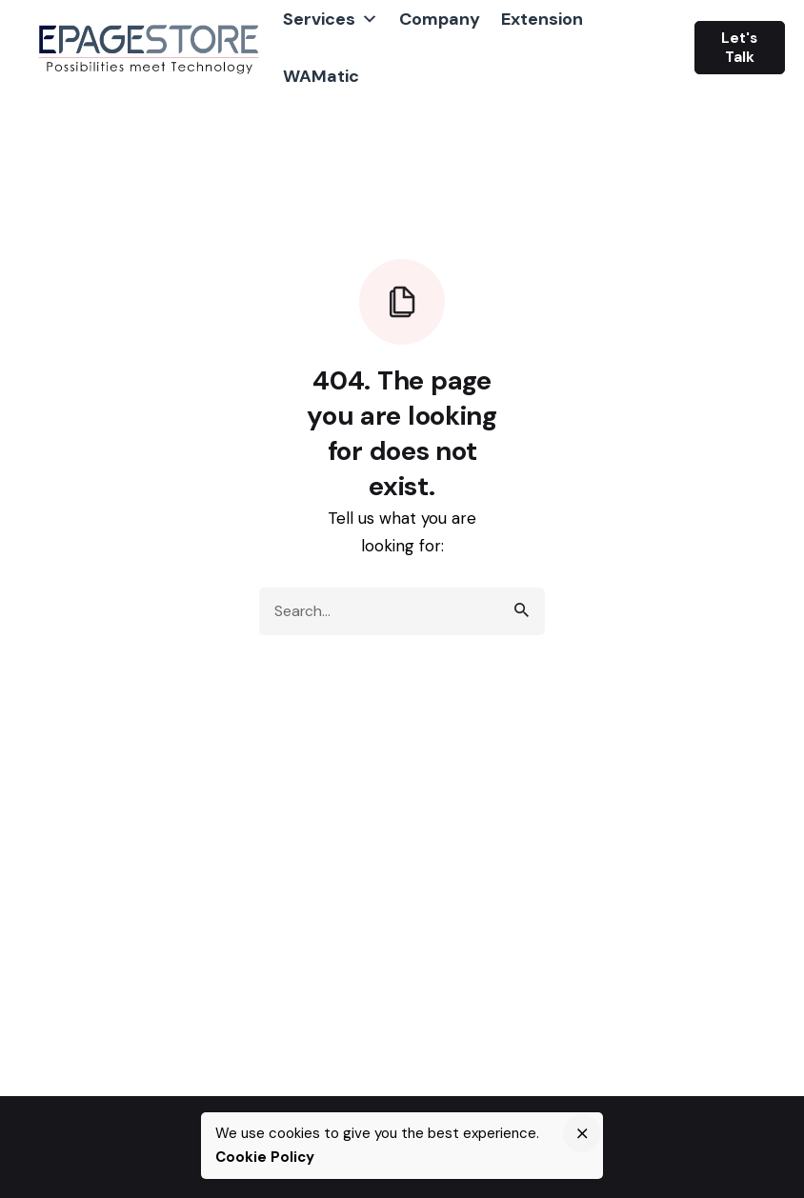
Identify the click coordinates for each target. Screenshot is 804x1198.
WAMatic (321, 76)
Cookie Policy (264, 1157)
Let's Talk (739, 48)
